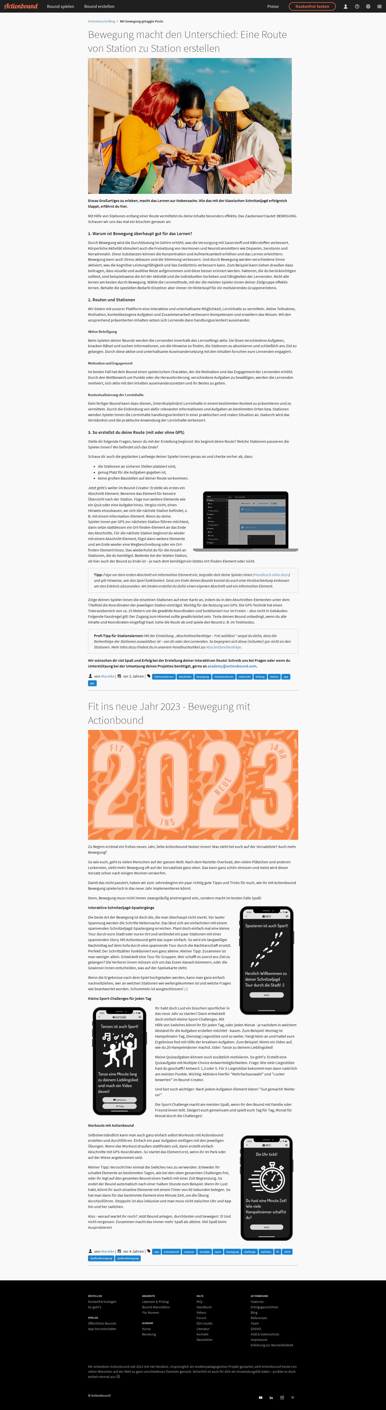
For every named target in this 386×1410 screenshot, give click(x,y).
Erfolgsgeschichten (264, 1307)
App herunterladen (102, 1329)
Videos (201, 1312)
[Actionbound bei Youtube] (260, 1397)
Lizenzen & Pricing (155, 1302)
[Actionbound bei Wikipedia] (292, 1397)
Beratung (149, 1334)
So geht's (94, 1307)
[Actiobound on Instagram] (282, 1397)
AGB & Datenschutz (265, 1334)
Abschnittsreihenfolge (223, 647)
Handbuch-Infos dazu (271, 574)
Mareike (107, 676)
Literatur (203, 1329)
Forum (201, 1318)
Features (257, 1302)
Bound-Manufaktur (156, 1307)
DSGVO (256, 1329)
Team (255, 1323)
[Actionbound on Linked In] (271, 1397)
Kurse (146, 1329)
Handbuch (204, 1307)
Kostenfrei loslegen (102, 1302)
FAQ (199, 1302)
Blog (254, 1312)
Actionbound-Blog (101, 21)
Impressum (259, 1339)
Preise (273, 6)
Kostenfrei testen (312, 6)
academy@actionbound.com (232, 666)
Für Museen (150, 1312)
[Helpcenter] (357, 6)
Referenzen (259, 1318)
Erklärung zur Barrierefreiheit (272, 1345)
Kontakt (202, 1334)
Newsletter (205, 1339)
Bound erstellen (99, 6)
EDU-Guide (204, 1323)
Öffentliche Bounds (102, 1323)
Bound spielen (60, 6)
